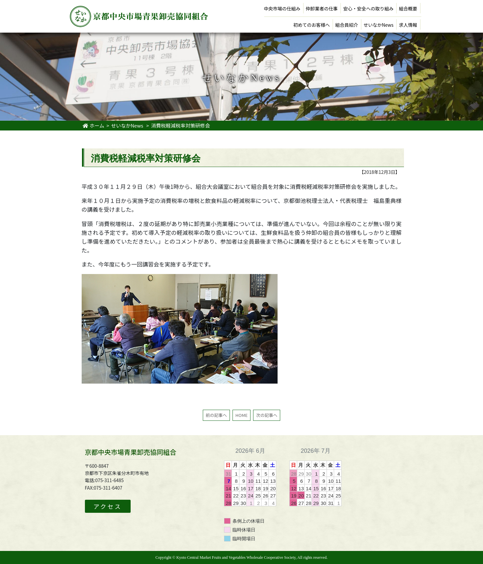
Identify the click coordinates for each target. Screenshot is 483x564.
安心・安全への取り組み (368, 8)
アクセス (107, 506)
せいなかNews (378, 25)
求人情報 (408, 25)
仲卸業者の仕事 (322, 8)
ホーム (94, 125)
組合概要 (408, 8)
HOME (241, 415)
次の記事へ (266, 415)
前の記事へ (216, 415)
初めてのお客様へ (311, 25)
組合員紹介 (346, 25)
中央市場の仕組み (282, 8)
